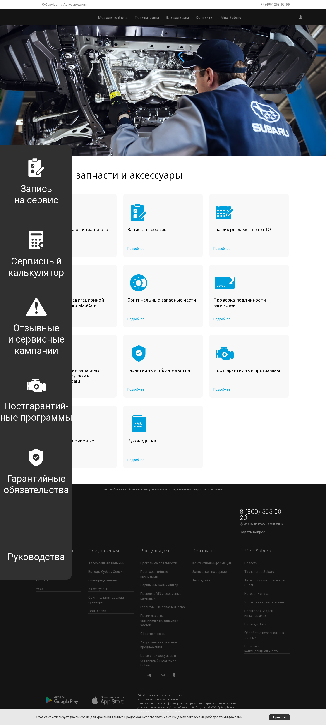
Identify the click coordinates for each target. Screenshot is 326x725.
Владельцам (177, 17)
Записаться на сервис (209, 572)
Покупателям (147, 17)
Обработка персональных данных (264, 635)
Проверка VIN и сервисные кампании (160, 596)
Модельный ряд (113, 17)
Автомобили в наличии (106, 563)
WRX (39, 589)
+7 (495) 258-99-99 (275, 4)
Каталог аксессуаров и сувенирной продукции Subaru (158, 660)
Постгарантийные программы (154, 574)
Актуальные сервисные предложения (158, 645)
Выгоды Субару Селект (106, 572)
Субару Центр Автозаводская (64, 4)
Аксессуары (97, 589)
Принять (279, 717)
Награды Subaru (257, 624)
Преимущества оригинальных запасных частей (159, 620)
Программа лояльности (158, 563)
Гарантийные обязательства (162, 607)
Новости (250, 563)
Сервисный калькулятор (159, 585)
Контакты (204, 17)
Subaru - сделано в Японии (265, 602)
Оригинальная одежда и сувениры (107, 600)
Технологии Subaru (259, 572)
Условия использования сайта (157, 699)
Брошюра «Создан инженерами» (258, 613)
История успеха (256, 593)
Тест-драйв (97, 611)
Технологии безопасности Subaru (264, 583)
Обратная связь (152, 634)
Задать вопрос (252, 532)
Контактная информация (212, 563)
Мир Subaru (231, 17)
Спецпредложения (103, 580)
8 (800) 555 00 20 (260, 514)
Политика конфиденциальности (261, 648)
